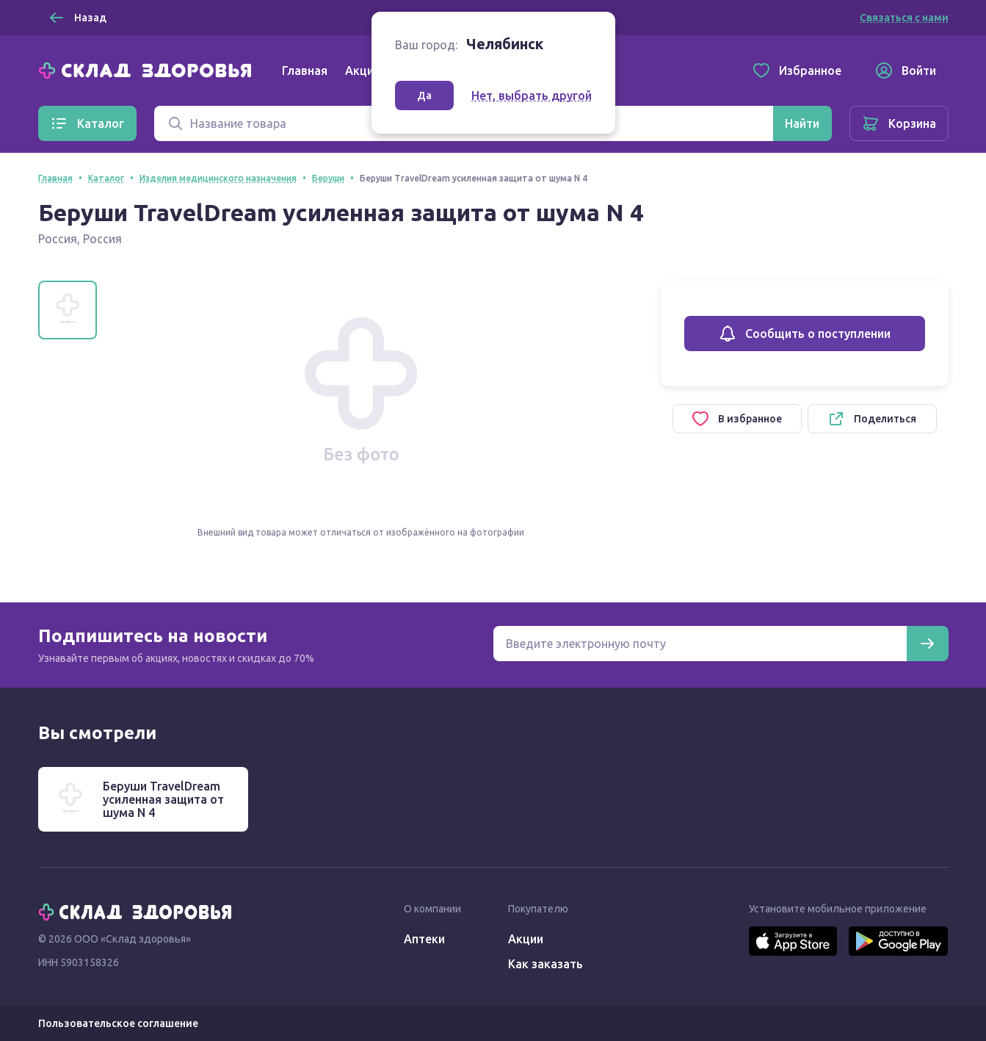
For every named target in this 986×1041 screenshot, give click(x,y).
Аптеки (424, 938)
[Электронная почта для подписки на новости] (700, 643)
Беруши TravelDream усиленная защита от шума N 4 (163, 799)
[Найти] (802, 123)
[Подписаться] (927, 643)
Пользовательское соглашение (118, 1023)
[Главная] (148, 69)
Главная (304, 70)
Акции (362, 70)
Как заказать (545, 963)
